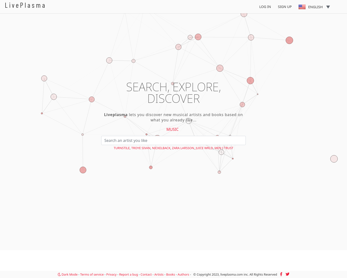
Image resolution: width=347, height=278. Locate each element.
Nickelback (161, 148)
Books (170, 274)
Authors (183, 274)
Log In (265, 6)
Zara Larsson (183, 148)
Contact (146, 274)
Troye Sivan (140, 148)
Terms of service (92, 274)
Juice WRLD (204, 148)
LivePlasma (26, 5)
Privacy (111, 274)
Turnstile (122, 148)
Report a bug (128, 274)
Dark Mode (68, 274)
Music (173, 129)
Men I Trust (223, 148)
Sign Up (285, 6)
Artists (158, 274)
